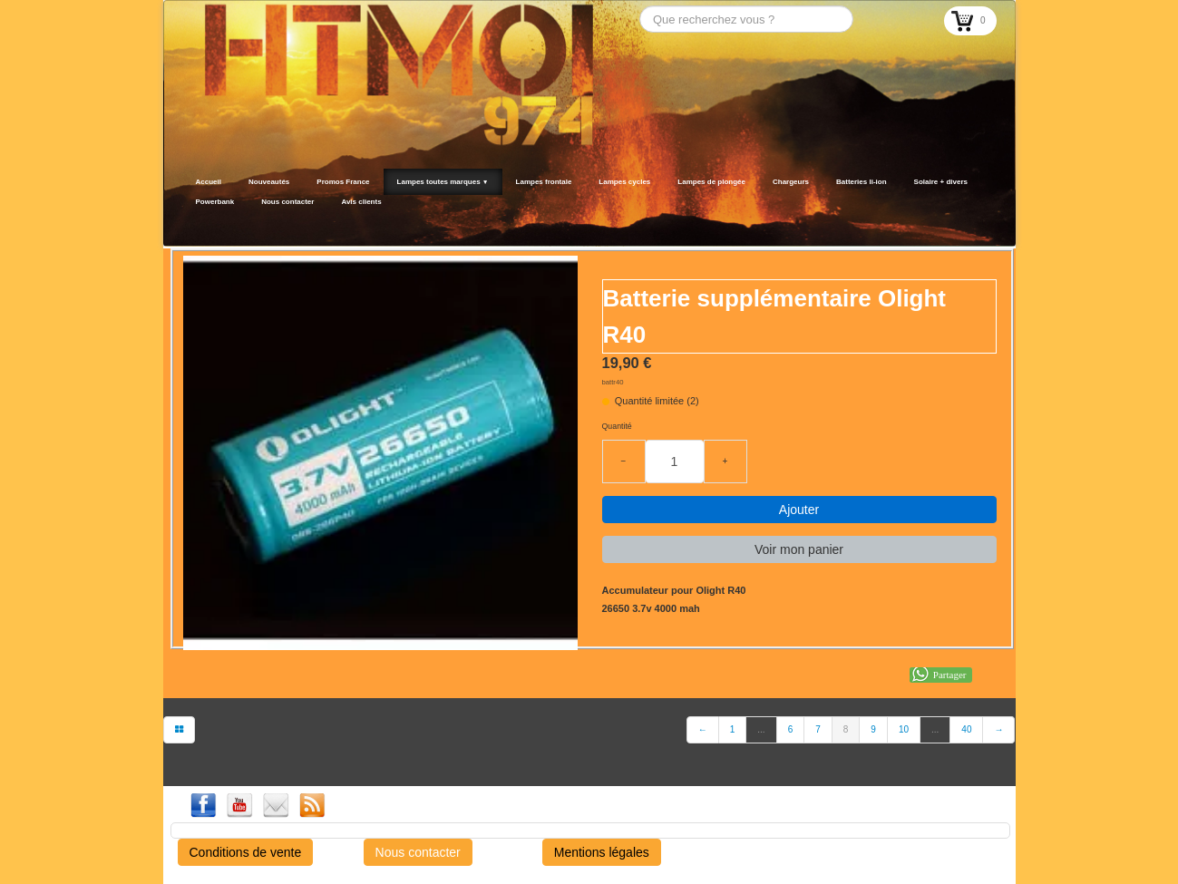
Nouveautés (268, 182)
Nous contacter (287, 202)
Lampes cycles (624, 182)
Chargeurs (791, 182)
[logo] (188, 224)
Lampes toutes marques (443, 182)
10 (904, 729)
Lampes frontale (544, 182)
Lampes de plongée (711, 182)
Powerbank (215, 202)
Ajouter (799, 509)
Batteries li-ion (861, 182)
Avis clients (361, 202)
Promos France (342, 182)
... (760, 729)
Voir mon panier (799, 549)
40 (966, 729)
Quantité (617, 426)
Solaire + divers (941, 182)
